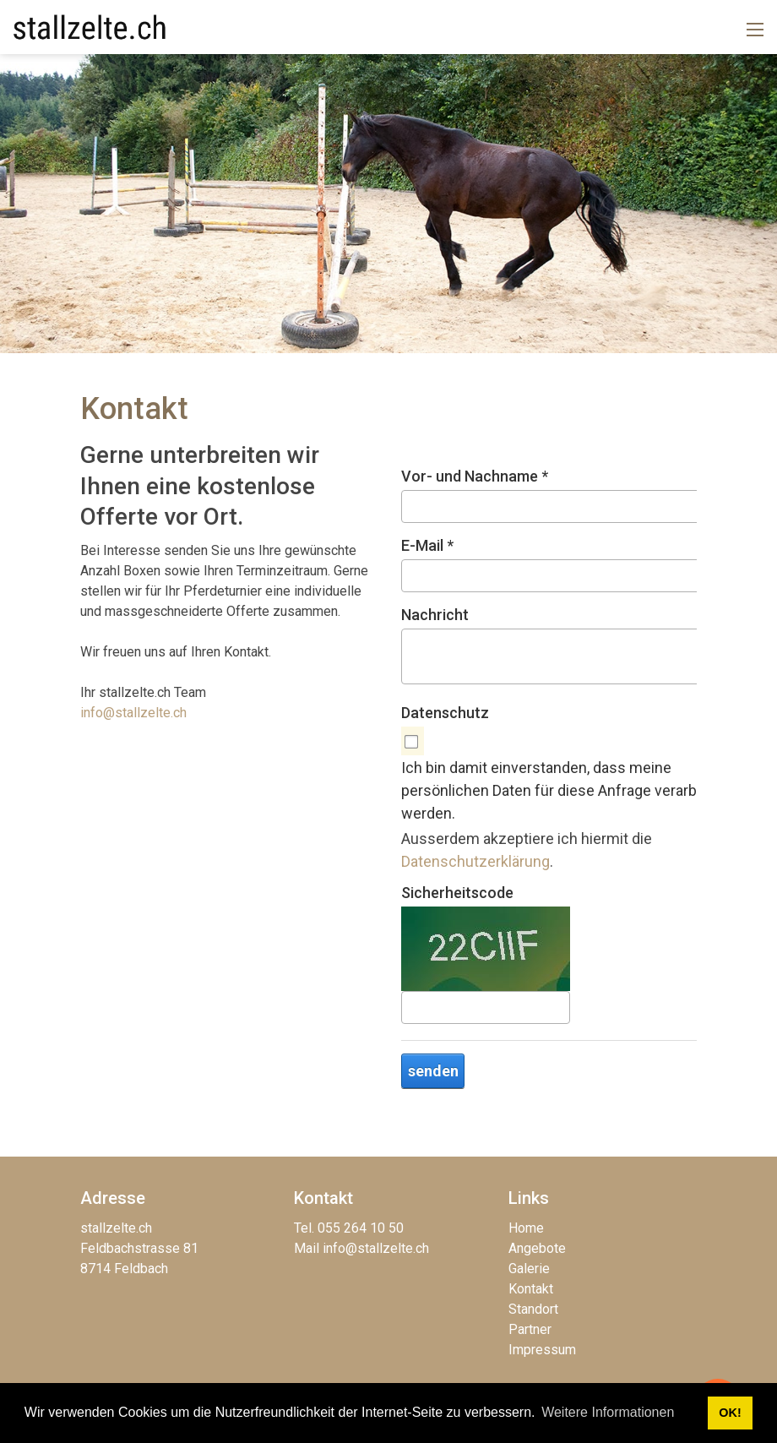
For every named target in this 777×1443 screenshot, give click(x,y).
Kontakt (530, 1289)
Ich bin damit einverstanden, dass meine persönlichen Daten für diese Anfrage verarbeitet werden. (564, 790)
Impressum (542, 1350)
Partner (530, 1329)
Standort (533, 1309)
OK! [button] (730, 1412)
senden (433, 1071)
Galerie (529, 1269)
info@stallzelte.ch (133, 713)
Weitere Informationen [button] (607, 1412)
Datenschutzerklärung (475, 861)
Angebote (537, 1248)
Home (526, 1228)
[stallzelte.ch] (90, 26)
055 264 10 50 (361, 1228)
